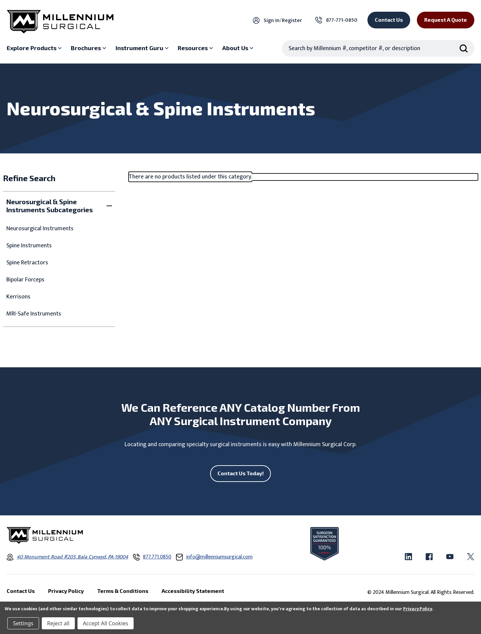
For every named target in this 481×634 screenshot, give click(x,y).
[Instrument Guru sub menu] (143, 48)
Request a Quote (445, 19)
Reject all (58, 623)
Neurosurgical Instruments (39, 228)
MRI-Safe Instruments (33, 314)
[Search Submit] (464, 48)
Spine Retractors (27, 262)
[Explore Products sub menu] (35, 48)
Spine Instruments (29, 245)
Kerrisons (18, 296)
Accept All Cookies (105, 623)
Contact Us (389, 19)
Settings (23, 623)
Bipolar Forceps (25, 279)
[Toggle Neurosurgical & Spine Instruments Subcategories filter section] (59, 206)
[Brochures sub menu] (89, 48)
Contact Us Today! (240, 473)
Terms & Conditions (122, 591)
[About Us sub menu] (238, 48)
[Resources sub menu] (196, 48)
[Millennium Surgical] (60, 21)
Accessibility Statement (193, 591)
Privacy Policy (417, 609)
